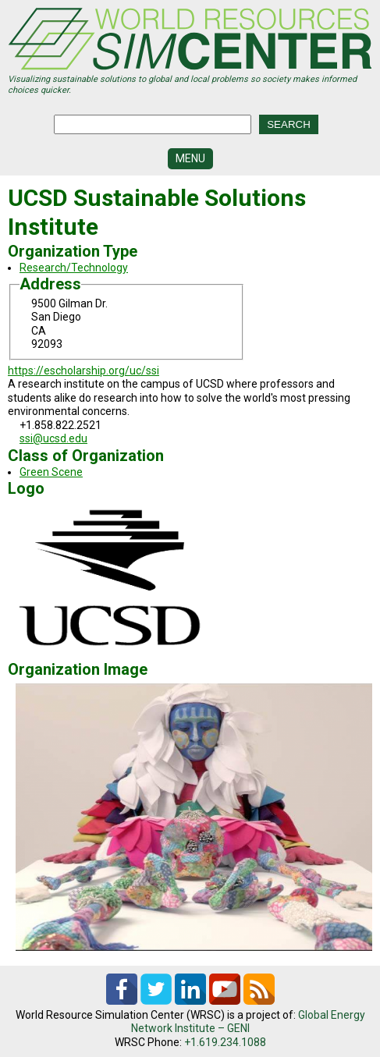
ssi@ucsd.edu (53, 438)
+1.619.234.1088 (225, 1042)
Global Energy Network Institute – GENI (248, 1022)
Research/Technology (74, 267)
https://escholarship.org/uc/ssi (83, 370)
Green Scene (51, 472)
